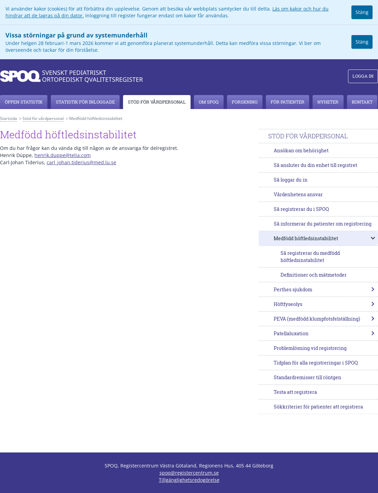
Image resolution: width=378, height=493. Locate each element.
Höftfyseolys (324, 304)
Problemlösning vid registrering (310, 348)
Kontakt (362, 102)
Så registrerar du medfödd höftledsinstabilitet (310, 256)
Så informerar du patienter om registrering (323, 223)
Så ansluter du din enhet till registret (315, 165)
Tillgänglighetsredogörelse (189, 480)
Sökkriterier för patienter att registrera (318, 406)
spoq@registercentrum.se (189, 472)
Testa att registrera (295, 392)
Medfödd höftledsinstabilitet (324, 238)
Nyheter (327, 102)
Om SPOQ (208, 102)
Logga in (363, 76)
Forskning (245, 102)
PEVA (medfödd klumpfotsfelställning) (324, 318)
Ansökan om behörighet (301, 150)
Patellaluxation (324, 333)
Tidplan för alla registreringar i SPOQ (316, 362)
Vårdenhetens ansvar (298, 194)
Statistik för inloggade (85, 102)
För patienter (287, 102)
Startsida (8, 118)
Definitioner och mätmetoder (314, 275)
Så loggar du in (290, 179)
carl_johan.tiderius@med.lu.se (81, 162)
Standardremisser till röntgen (307, 377)
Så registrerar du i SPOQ (301, 209)
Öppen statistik (24, 102)
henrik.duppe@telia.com (62, 155)
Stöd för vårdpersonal (157, 102)
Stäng (362, 12)
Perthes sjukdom (324, 289)
